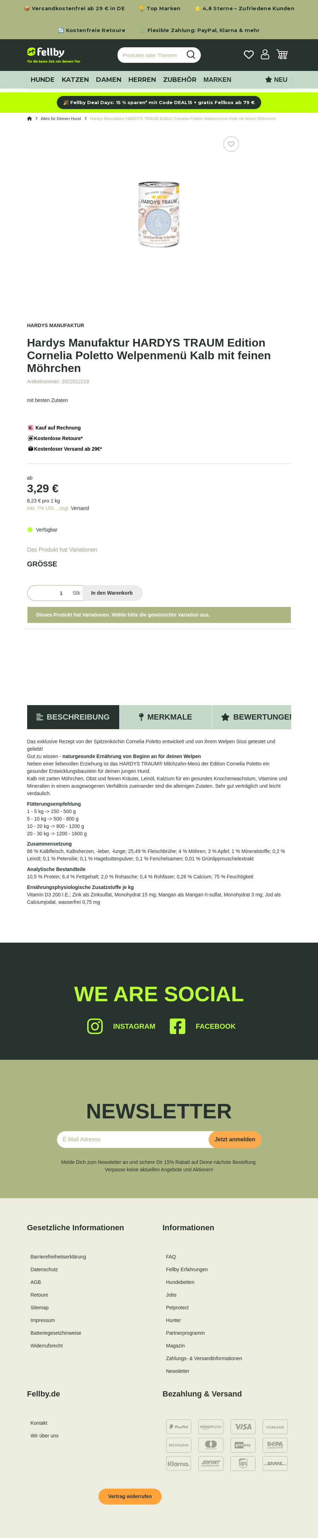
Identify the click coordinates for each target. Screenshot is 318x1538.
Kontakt (39, 1423)
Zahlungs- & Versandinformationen (204, 1358)
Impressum (43, 1320)
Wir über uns (45, 1435)
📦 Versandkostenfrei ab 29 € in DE (74, 8)
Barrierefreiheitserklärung (58, 1257)
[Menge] (48, 593)
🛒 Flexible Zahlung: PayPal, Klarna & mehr (200, 30)
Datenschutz (44, 1269)
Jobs (171, 1295)
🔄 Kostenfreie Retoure (91, 30)
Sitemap (40, 1307)
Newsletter (178, 1371)
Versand (80, 508)
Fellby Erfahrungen (187, 1269)
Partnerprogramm (185, 1333)
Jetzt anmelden (235, 1139)
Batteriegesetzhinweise (56, 1333)
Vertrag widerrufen (130, 1496)
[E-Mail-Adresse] (135, 1139)
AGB (36, 1282)
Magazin (175, 1345)
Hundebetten (180, 1282)
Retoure (39, 1295)
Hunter (173, 1320)
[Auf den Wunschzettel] (231, 144)
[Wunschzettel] (249, 55)
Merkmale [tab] (165, 717)
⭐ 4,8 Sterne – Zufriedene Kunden (244, 8)
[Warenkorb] (282, 55)
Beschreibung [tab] (72, 717)
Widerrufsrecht (47, 1345)
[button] (265, 55)
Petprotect (177, 1307)
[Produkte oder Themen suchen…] (150, 55)
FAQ (171, 1257)
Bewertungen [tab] (258, 717)
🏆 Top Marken (160, 8)
